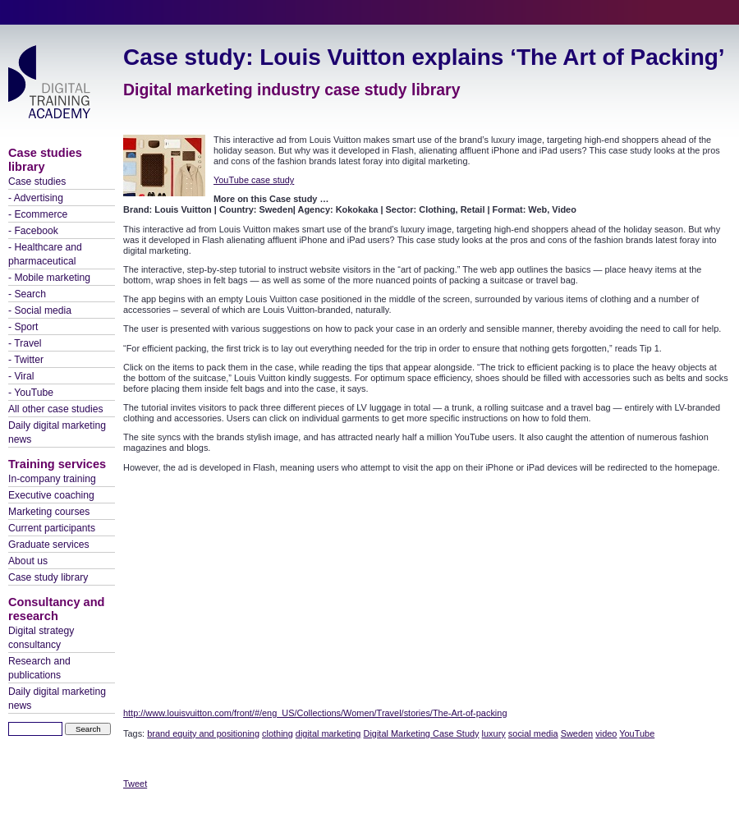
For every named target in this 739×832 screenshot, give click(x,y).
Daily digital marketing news (57, 432)
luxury (494, 733)
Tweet (135, 783)
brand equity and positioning (203, 733)
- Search (27, 294)
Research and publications (39, 668)
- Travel (25, 343)
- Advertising (35, 198)
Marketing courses (49, 511)
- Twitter (26, 359)
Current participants (51, 528)
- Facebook (33, 231)
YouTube (636, 733)
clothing (277, 733)
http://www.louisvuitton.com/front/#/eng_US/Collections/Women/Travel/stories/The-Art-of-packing (315, 713)
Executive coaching (51, 495)
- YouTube (30, 392)
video (606, 733)
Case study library (48, 577)
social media (533, 733)
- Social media (39, 310)
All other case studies (55, 409)
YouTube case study (253, 180)
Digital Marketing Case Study (422, 733)
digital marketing (328, 733)
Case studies (37, 181)
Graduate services (49, 544)
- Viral (21, 376)
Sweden (577, 733)
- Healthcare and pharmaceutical (45, 254)
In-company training (52, 479)
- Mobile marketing (49, 277)
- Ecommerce (37, 214)
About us (28, 561)
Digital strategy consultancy (41, 637)
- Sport (23, 327)
